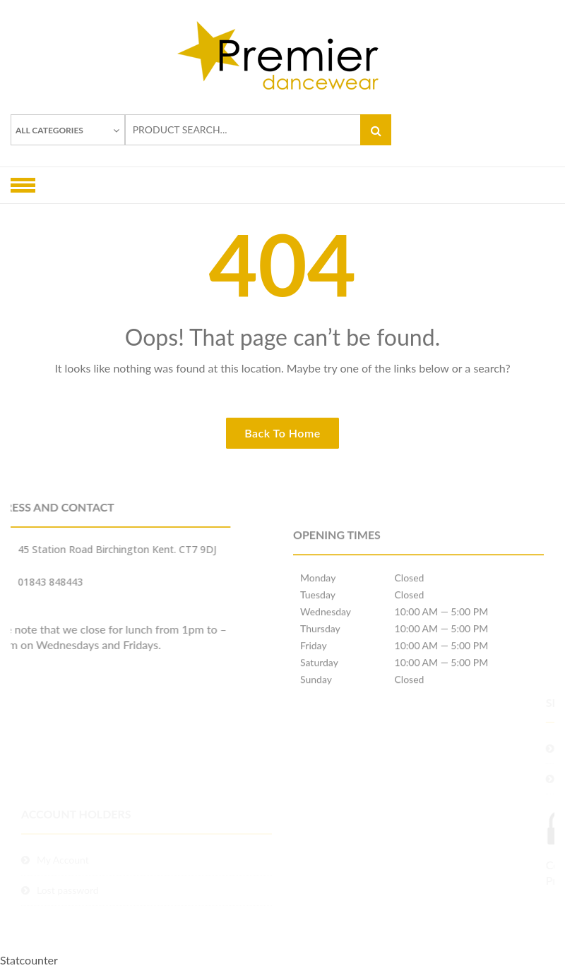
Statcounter (29, 960)
